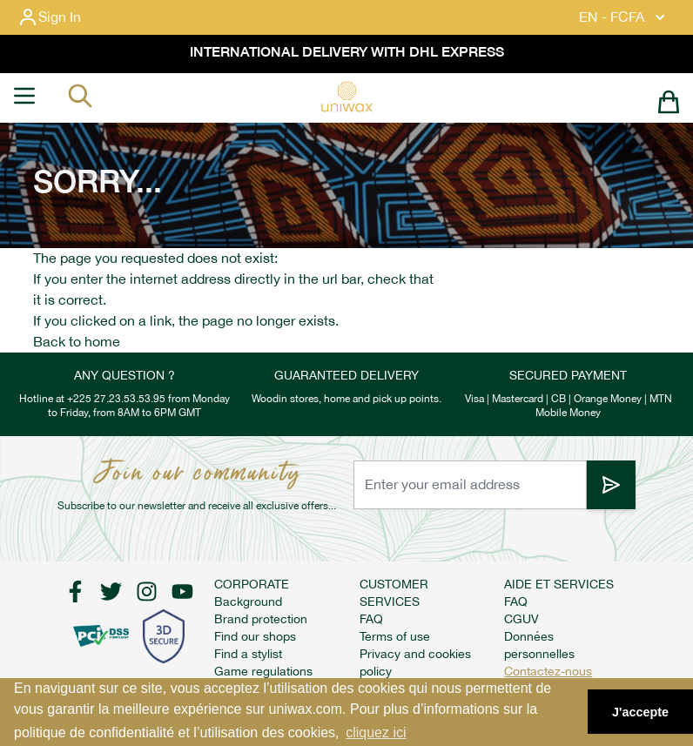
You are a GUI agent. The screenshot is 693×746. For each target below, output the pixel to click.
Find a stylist (248, 654)
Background (248, 601)
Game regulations (263, 671)
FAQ (371, 619)
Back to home (76, 341)
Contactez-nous (548, 671)
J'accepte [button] (640, 712)
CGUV (521, 619)
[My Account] (63, 17)
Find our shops (255, 636)
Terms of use (395, 636)
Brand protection (260, 619)
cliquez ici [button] (376, 732)
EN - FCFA (624, 17)
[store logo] (346, 97)
